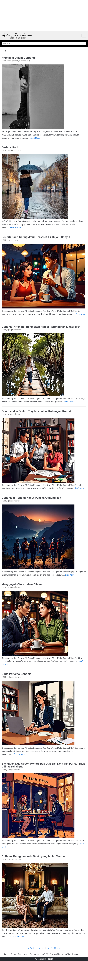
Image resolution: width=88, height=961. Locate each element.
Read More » (35, 138)
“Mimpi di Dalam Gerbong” (19, 57)
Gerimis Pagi (10, 147)
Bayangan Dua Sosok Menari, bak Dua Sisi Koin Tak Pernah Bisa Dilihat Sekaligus (43, 765)
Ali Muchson (40, 959)
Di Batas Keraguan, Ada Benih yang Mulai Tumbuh (34, 856)
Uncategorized (12, 61)
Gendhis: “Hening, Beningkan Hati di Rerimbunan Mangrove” (41, 326)
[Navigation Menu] (84, 35)
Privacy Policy (10, 954)
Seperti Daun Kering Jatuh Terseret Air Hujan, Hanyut (36, 237)
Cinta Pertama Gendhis (16, 673)
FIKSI (4, 61)
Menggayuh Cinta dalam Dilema (22, 584)
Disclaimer (23, 954)
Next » (57, 948)
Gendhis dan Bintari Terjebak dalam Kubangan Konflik (36, 411)
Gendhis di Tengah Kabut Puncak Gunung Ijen (31, 497)
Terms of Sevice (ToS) (39, 954)
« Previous (32, 948)
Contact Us (55, 954)
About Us (66, 954)
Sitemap (75, 954)
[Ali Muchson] (17, 36)
